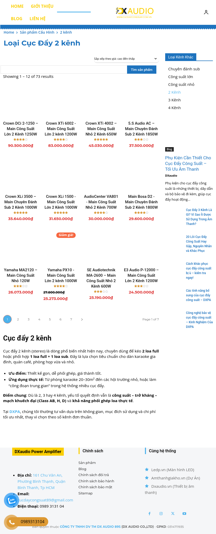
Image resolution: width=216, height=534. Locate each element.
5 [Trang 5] (50, 319)
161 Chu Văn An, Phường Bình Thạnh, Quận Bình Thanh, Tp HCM (42, 481)
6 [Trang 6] (60, 319)
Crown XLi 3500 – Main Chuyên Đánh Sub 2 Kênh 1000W (20, 202)
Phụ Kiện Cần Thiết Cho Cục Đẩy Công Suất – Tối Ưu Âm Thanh (188, 163)
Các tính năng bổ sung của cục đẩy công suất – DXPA (198, 295)
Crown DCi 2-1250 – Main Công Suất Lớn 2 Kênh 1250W (20, 129)
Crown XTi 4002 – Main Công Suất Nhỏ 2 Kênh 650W (101, 129)
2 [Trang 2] (18, 319)
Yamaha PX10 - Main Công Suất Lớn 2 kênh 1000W (61, 275)
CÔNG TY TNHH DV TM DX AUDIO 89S (90, 527)
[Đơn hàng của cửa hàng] (126, 59)
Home (9, 32)
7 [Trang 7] (71, 319)
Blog (169, 149)
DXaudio (171, 175)
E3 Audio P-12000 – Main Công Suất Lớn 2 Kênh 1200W (141, 275)
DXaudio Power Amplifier (38, 451)
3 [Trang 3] (29, 319)
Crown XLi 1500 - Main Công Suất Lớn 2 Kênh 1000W (61, 202)
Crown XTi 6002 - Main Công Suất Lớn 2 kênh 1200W (61, 129)
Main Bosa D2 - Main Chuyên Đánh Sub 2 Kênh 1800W (141, 202)
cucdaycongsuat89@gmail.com (45, 499)
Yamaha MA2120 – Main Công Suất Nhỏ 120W (20, 275)
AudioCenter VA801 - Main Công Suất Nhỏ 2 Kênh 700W (101, 202)
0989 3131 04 (52, 506)
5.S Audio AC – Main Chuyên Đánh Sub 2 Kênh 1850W (141, 129)
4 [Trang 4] (39, 319)
